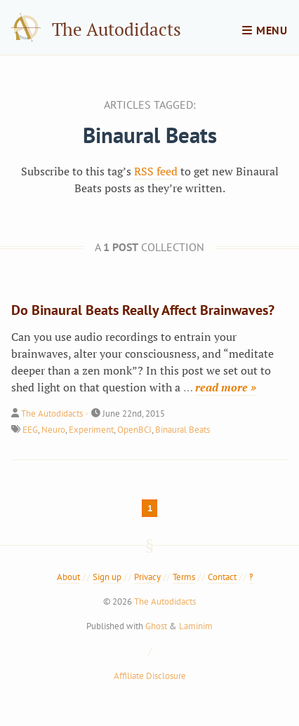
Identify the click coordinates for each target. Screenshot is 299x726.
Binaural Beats (182, 430)
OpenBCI (134, 430)
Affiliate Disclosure (150, 676)
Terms (184, 577)
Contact (222, 577)
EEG (30, 430)
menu (265, 30)
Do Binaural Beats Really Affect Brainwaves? (142, 310)
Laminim (196, 626)
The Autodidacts (116, 29)
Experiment (91, 430)
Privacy (147, 577)
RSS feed (156, 171)
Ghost (156, 626)
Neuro (53, 430)
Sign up (107, 577)
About (68, 577)
